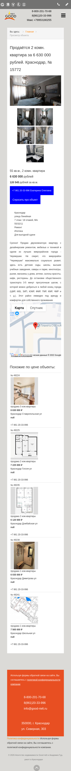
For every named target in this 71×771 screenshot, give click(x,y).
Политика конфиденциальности (23, 738)
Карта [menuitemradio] (19, 308)
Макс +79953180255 (39, 20)
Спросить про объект (25, 199)
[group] (35, 329)
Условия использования (21, 356)
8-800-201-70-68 (41, 11)
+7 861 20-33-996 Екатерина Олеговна (31, 190)
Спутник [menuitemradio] (36, 308)
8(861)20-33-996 (41, 15)
